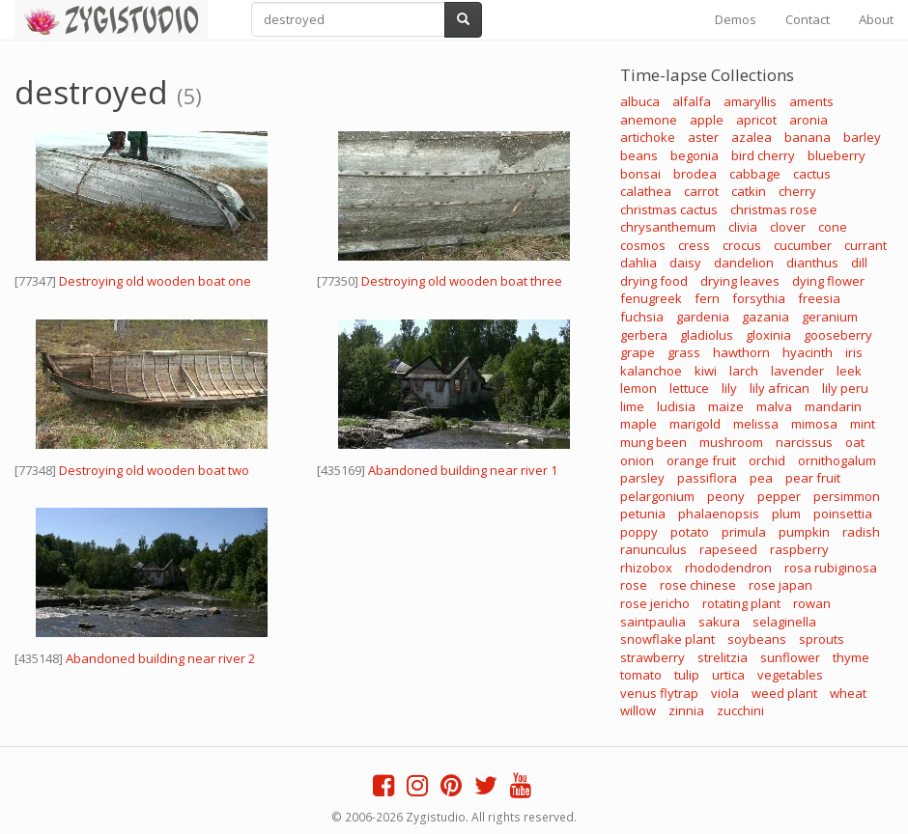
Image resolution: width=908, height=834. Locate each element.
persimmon (846, 496)
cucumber (803, 245)
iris (854, 352)
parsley (642, 477)
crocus (742, 245)
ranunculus (653, 549)
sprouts (821, 639)
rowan (812, 603)
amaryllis (750, 101)
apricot (756, 119)
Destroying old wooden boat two (154, 470)
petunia (643, 513)
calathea (645, 191)
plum (786, 513)
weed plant (784, 693)
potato (689, 532)
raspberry (799, 549)
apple (707, 119)
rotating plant (741, 603)
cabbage (754, 173)
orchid (767, 460)
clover (788, 227)
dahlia (638, 262)
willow (638, 710)
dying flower (828, 281)
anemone (648, 119)
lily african (779, 388)
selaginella (784, 621)
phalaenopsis (718, 513)
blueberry (836, 155)
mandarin (833, 406)
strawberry (652, 657)
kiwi (706, 370)
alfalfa (691, 101)
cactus (812, 173)
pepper (779, 496)
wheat (848, 693)
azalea (751, 137)
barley (862, 137)
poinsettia (842, 513)
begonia (694, 155)
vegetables (790, 674)
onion (637, 460)
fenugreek (651, 298)
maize (726, 406)
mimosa (814, 423)
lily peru (845, 388)
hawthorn (741, 352)
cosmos (643, 245)
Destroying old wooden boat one (155, 281)
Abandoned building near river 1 (462, 470)
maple (638, 423)
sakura (719, 621)
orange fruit (701, 460)
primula (744, 532)
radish (861, 532)
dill (859, 262)
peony (726, 496)
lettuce (689, 388)
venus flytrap (659, 693)
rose (633, 585)
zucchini (740, 710)
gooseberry (838, 335)
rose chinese (698, 585)
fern (707, 298)
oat (855, 442)
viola (725, 693)
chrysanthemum (668, 227)
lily (729, 388)
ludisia (676, 406)
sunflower (790, 657)
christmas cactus (669, 209)
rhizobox (646, 567)
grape (637, 352)
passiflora (707, 477)
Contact (807, 19)
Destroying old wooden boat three (461, 281)
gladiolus (706, 335)
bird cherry (763, 155)
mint (862, 423)
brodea (695, 173)
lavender (797, 370)
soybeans (756, 639)
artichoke (647, 137)
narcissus (804, 442)
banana (807, 137)
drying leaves (740, 281)
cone (832, 227)
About (876, 19)
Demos (735, 19)
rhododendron (728, 567)
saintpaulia (653, 621)
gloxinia (768, 335)
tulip (686, 674)
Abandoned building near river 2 (160, 658)
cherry (797, 191)
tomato (641, 674)
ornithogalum (837, 460)
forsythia (758, 298)
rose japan (780, 585)
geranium (830, 316)
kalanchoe (651, 370)
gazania (765, 316)
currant (865, 245)
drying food (654, 281)
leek (849, 370)
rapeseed (728, 549)
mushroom (731, 442)
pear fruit (812, 477)
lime (632, 406)
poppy (639, 532)
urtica (728, 674)
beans (639, 155)
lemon (638, 388)
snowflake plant (667, 639)
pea (761, 477)
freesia (819, 298)
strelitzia (722, 657)
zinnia (686, 710)
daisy (685, 262)
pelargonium (657, 496)
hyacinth (807, 352)
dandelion (744, 262)
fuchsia (642, 316)
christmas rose (773, 209)
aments (811, 101)
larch (743, 370)
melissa (756, 423)
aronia (808, 119)
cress (694, 245)
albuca (640, 101)
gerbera (643, 335)
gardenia (702, 316)
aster (703, 137)
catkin (748, 191)
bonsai (640, 173)
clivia (742, 227)
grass (683, 352)
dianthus (812, 262)
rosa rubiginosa (830, 567)
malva (774, 406)
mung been (653, 442)
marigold (695, 423)
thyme (851, 657)
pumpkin (804, 532)
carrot (701, 191)
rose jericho (655, 603)
